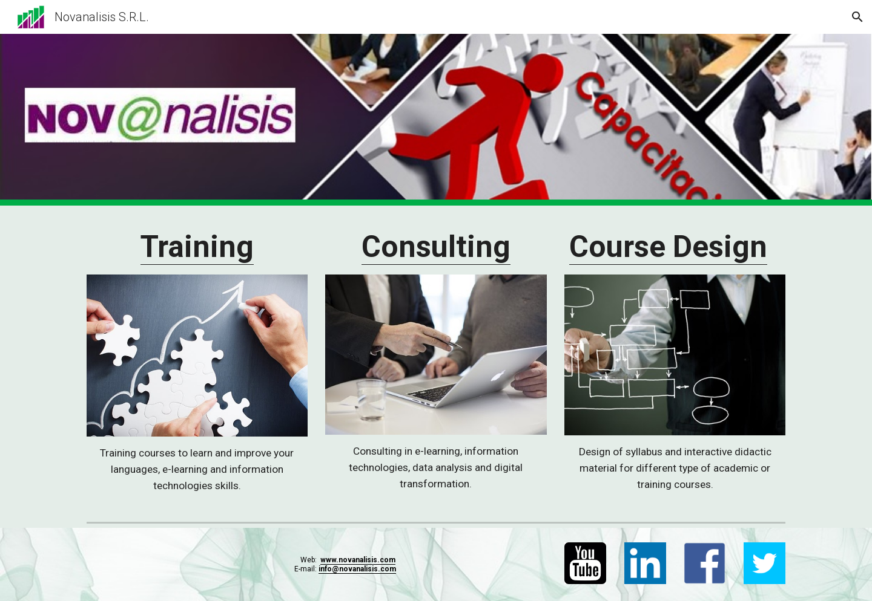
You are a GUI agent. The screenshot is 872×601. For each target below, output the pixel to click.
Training (197, 246)
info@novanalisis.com (357, 569)
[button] (857, 16)
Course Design (668, 246)
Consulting (436, 246)
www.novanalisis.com (357, 560)
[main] (197, 247)
